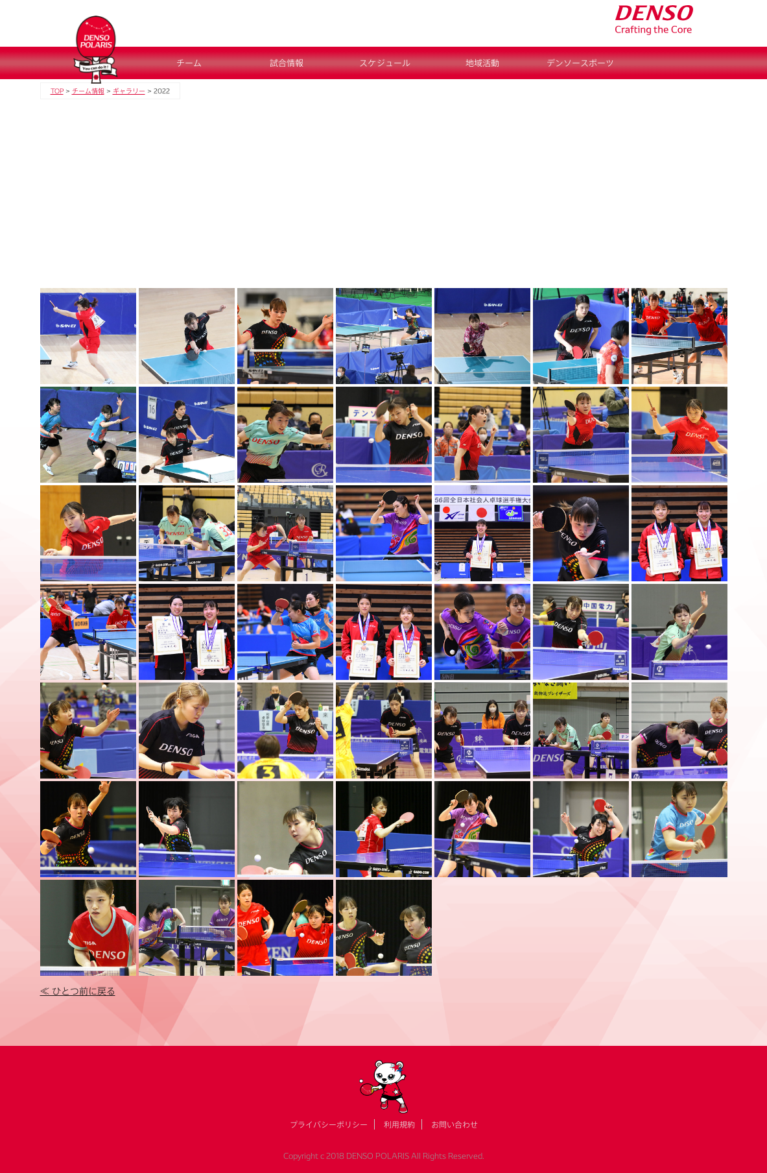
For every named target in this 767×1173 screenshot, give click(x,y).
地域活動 (482, 63)
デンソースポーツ (580, 63)
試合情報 (286, 63)
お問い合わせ (454, 1124)
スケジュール (384, 63)
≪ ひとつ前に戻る (77, 991)
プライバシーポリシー (329, 1124)
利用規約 (399, 1124)
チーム (189, 63)
